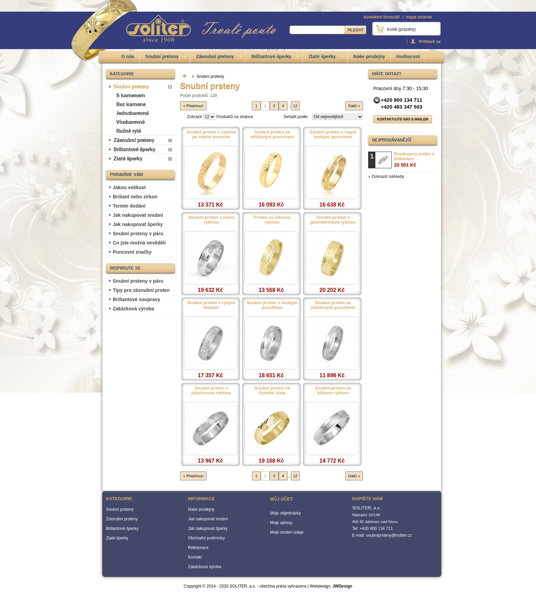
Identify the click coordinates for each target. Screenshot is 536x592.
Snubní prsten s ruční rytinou (211, 220)
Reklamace (198, 547)
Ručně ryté (128, 131)
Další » (354, 106)
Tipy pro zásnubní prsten (141, 290)
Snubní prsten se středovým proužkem (333, 305)
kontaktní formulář (382, 17)
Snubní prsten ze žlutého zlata (272, 390)
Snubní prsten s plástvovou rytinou (211, 390)
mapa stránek (419, 17)
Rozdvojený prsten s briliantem (414, 160)
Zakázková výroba (133, 308)
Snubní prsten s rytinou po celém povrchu (211, 134)
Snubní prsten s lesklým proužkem (272, 305)
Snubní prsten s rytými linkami (211, 305)
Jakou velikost (129, 187)
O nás (127, 56)
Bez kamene (131, 104)
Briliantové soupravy (136, 299)
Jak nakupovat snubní (138, 215)
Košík (401, 29)
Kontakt (195, 557)
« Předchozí (193, 106)
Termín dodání (129, 206)
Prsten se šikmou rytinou (272, 220)
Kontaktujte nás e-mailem (402, 119)
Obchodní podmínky (206, 538)
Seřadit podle (295, 116)
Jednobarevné (132, 113)
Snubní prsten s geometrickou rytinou (333, 220)
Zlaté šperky (323, 57)
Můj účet (281, 499)
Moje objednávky (285, 513)
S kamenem (130, 95)
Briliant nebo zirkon (135, 196)
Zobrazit (194, 116)
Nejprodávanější (391, 140)
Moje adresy (281, 522)
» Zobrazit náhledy (386, 176)
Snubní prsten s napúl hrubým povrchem (333, 134)
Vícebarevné (130, 122)
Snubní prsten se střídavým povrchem (272, 134)
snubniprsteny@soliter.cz (389, 535)
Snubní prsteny (163, 57)
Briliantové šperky (272, 57)
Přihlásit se (430, 41)
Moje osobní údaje (287, 532)
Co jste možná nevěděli (139, 242)
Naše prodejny (369, 56)
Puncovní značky (132, 252)
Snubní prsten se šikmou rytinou (333, 390)
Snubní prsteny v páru (138, 233)
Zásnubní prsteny (216, 57)
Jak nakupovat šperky (138, 224)
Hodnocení (408, 56)
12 (295, 106)
